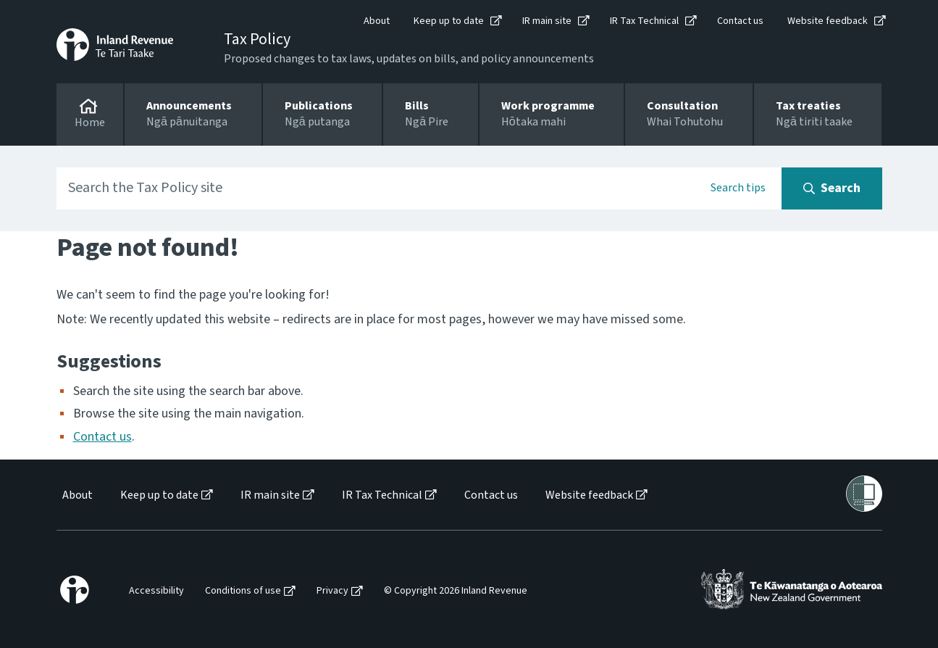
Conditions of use (243, 591)
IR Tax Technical (644, 21)
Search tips (738, 188)
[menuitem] (76, 495)
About (377, 21)
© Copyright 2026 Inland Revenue (455, 591)
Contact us (740, 21)
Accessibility (156, 591)
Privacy (332, 591)
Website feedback (827, 21)
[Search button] (832, 188)
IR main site (546, 21)
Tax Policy (257, 39)
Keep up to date (449, 21)
